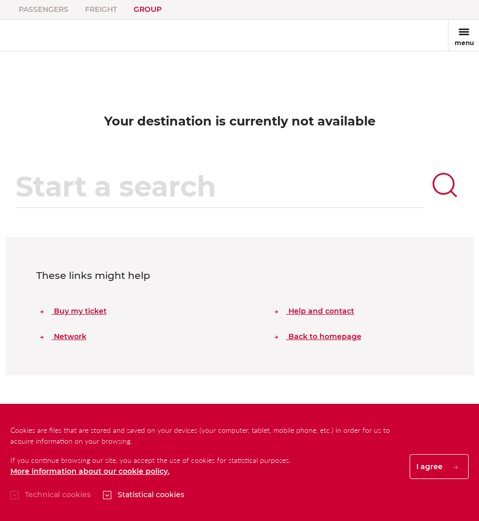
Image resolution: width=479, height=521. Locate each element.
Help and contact (314, 311)
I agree (437, 466)
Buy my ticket (73, 311)
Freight (101, 9)
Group (148, 9)
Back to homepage (317, 336)
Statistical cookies (151, 494)
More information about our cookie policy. (89, 471)
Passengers (43, 9)
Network (63, 336)
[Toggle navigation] (463, 35)
